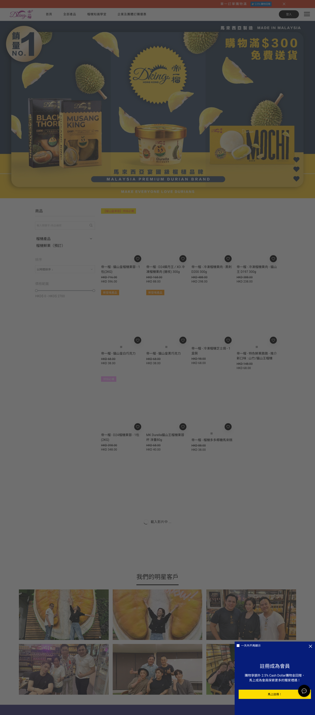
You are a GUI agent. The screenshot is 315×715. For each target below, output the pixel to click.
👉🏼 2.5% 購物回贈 (261, 4)
